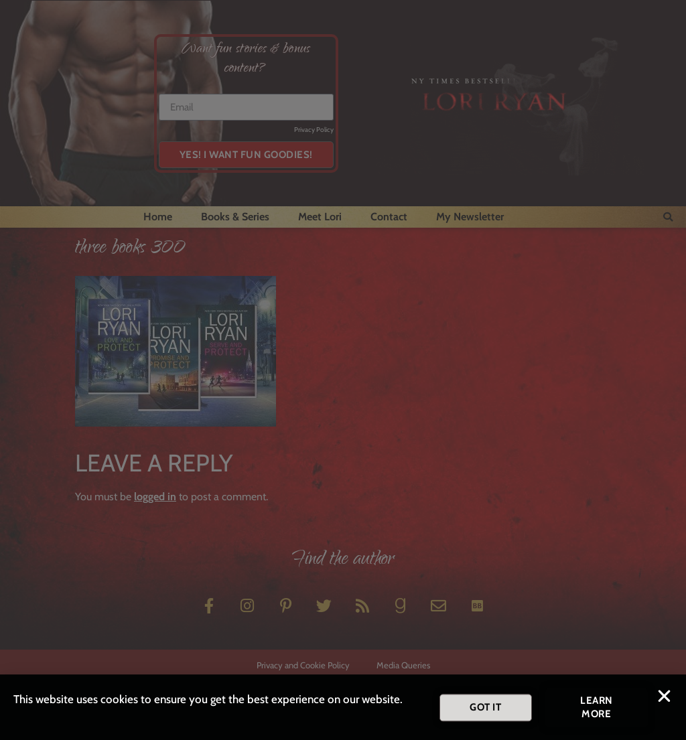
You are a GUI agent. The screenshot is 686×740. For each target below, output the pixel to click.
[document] (343, 370)
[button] (664, 700)
